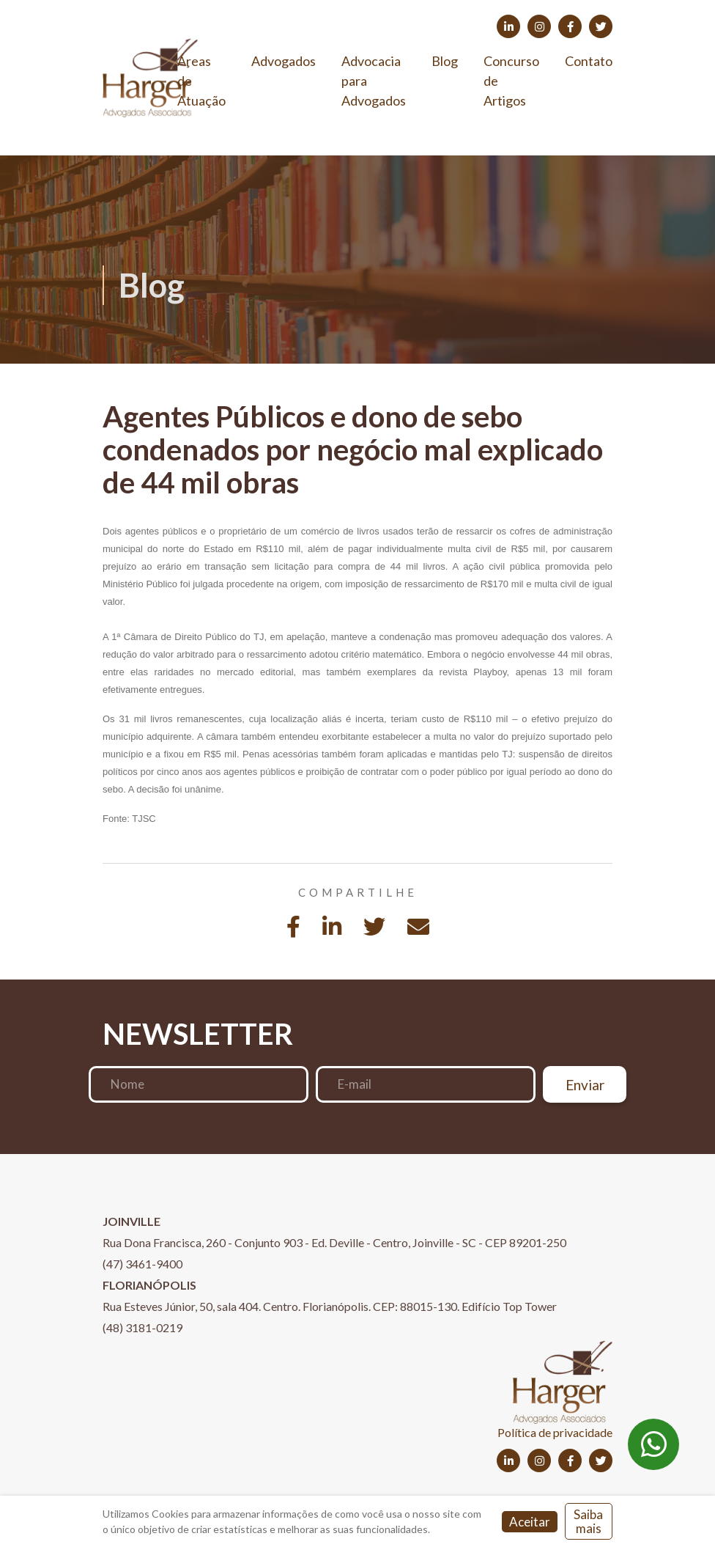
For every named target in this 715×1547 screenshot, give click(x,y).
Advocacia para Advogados (373, 81)
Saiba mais (588, 1521)
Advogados (283, 61)
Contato (588, 61)
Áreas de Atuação (201, 81)
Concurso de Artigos (511, 81)
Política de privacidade (554, 1432)
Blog (444, 61)
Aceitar (529, 1521)
